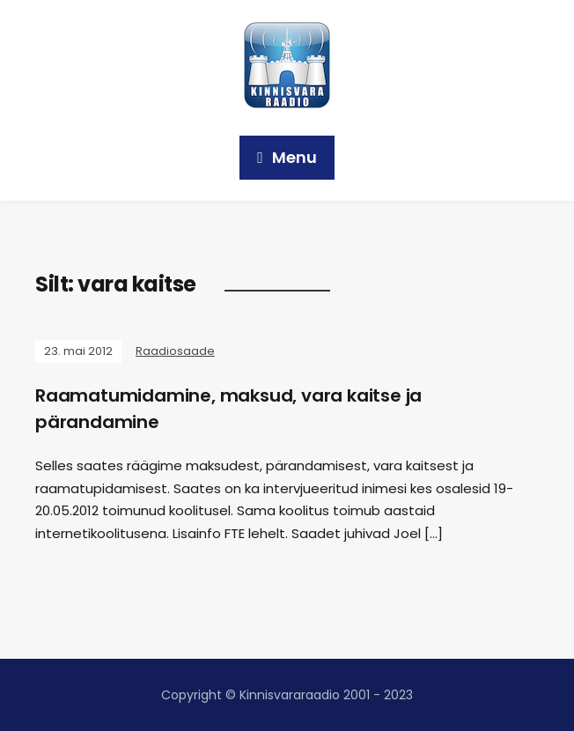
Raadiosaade (175, 351)
